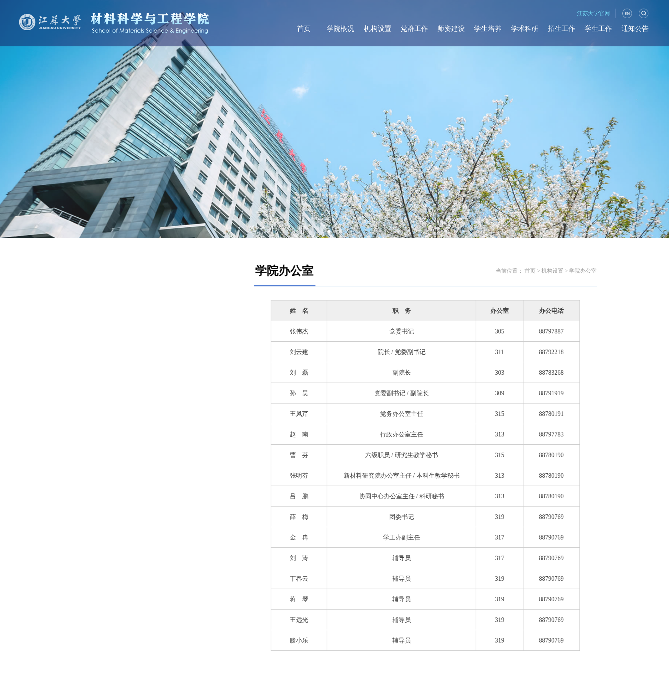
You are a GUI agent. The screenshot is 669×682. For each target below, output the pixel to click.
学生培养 (487, 28)
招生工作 (561, 28)
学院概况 (340, 28)
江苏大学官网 (593, 13)
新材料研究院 (129, 320)
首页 (304, 28)
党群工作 (414, 28)
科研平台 (129, 296)
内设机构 (129, 272)
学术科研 (525, 28)
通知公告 (635, 28)
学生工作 (598, 28)
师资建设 (451, 28)
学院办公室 (129, 247)
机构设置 (377, 28)
